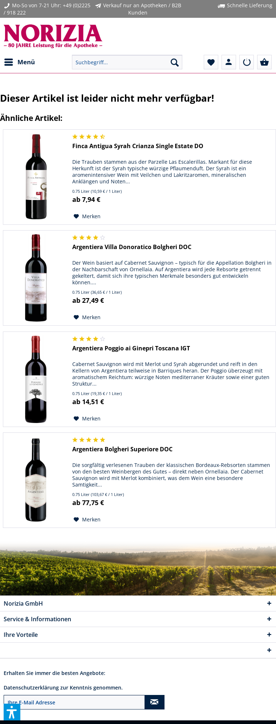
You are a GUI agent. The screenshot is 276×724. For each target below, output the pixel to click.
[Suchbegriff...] (127, 62)
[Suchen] (174, 62)
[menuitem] (19, 62)
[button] (12, 712)
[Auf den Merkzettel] (87, 216)
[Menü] (19, 62)
